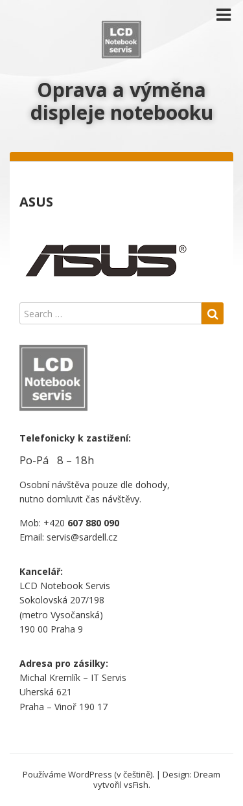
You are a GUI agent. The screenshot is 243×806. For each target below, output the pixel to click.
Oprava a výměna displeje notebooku (121, 101)
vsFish (136, 784)
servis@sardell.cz (82, 537)
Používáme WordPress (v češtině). (88, 774)
